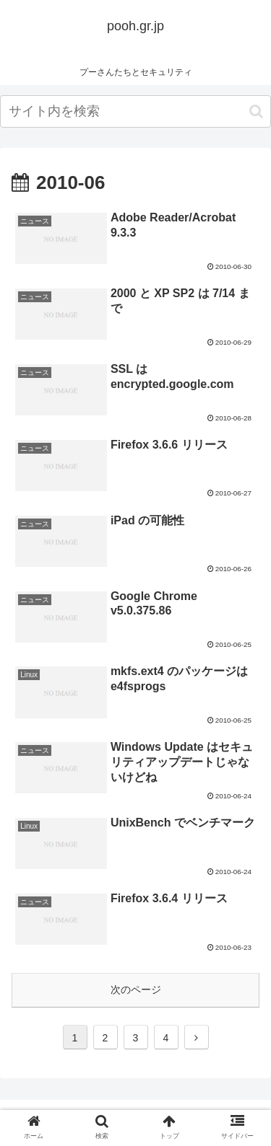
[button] (256, 111)
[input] (135, 111)
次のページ (136, 989)
